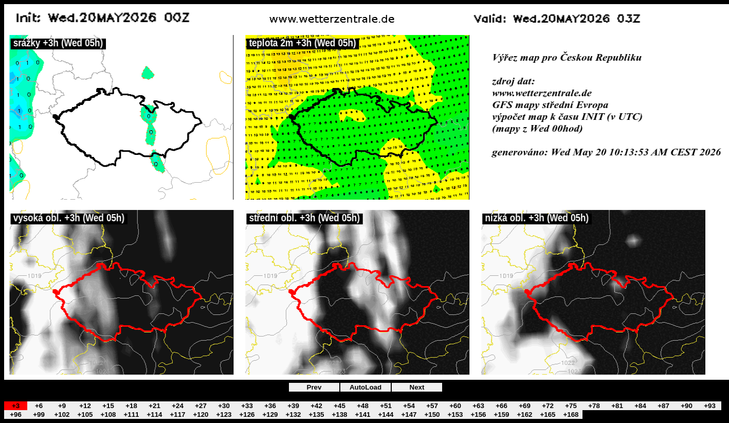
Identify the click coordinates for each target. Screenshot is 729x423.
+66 (501, 406)
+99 (39, 414)
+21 (154, 406)
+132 (293, 414)
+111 (131, 414)
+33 (247, 406)
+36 (270, 406)
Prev (314, 387)
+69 (525, 406)
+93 (710, 406)
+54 (409, 406)
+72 (548, 406)
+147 (408, 414)
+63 (478, 406)
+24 (178, 406)
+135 (316, 414)
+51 (386, 406)
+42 (316, 406)
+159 (501, 414)
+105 (85, 414)
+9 (62, 406)
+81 (617, 406)
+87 (663, 406)
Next (417, 387)
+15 (108, 406)
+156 (478, 414)
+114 (154, 414)
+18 (131, 406)
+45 (339, 406)
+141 (362, 414)
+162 (524, 414)
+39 (293, 406)
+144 (385, 414)
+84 (640, 406)
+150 (432, 414)
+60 (455, 406)
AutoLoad (365, 387)
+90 (686, 406)
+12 (85, 406)
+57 (432, 406)
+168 (570, 414)
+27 (201, 406)
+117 (177, 414)
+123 (223, 414)
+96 (16, 414)
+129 (270, 414)
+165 (547, 414)
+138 (339, 414)
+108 (108, 414)
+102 (61, 414)
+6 (39, 406)
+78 (594, 406)
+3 (16, 406)
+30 (224, 406)
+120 (200, 414)
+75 (571, 406)
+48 (363, 406)
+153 (455, 414)
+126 (246, 414)
